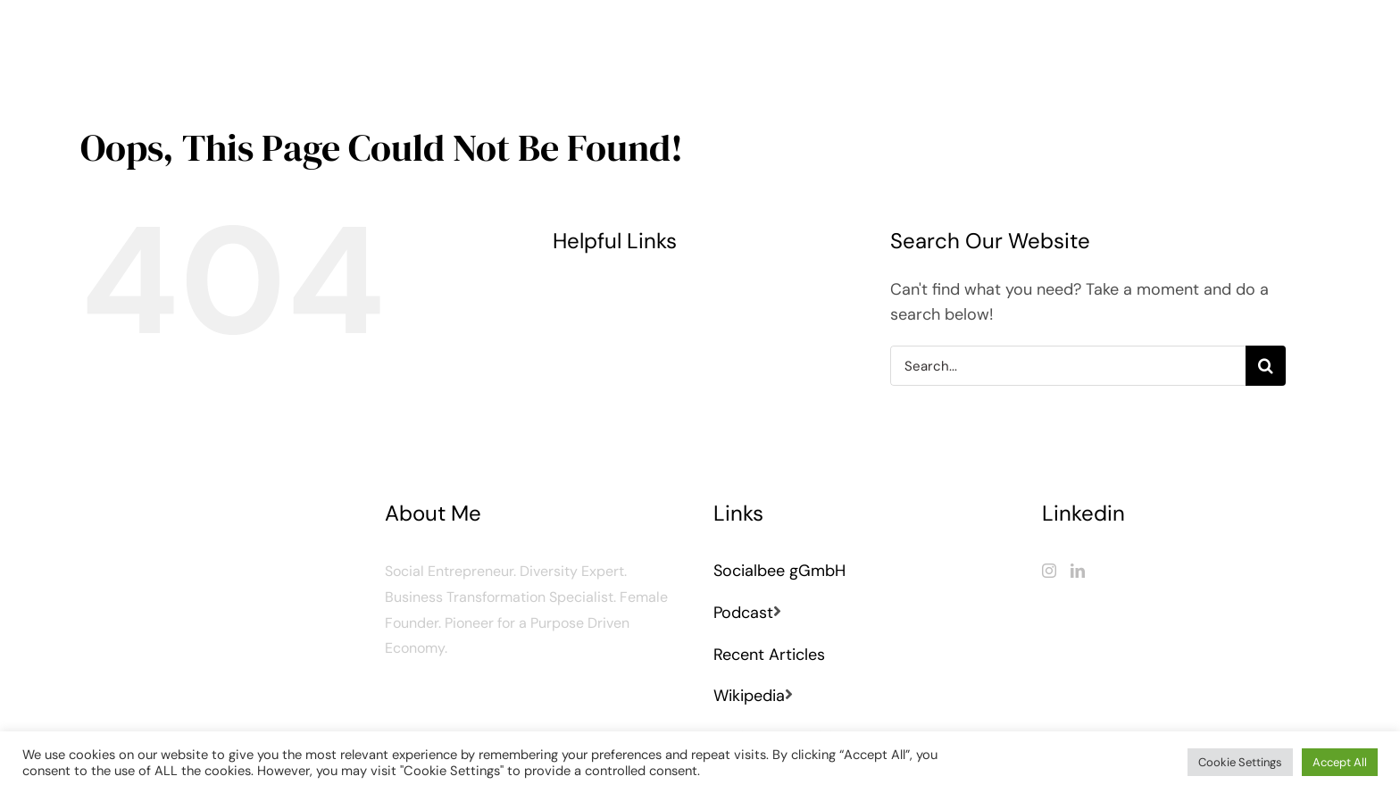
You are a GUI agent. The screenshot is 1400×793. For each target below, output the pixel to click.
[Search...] (1067, 366)
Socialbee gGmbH (779, 570)
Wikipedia (749, 695)
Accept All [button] (1339, 762)
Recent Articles (769, 654)
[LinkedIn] (1078, 570)
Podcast (743, 612)
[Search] (1266, 366)
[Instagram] (1049, 570)
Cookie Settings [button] (1240, 762)
